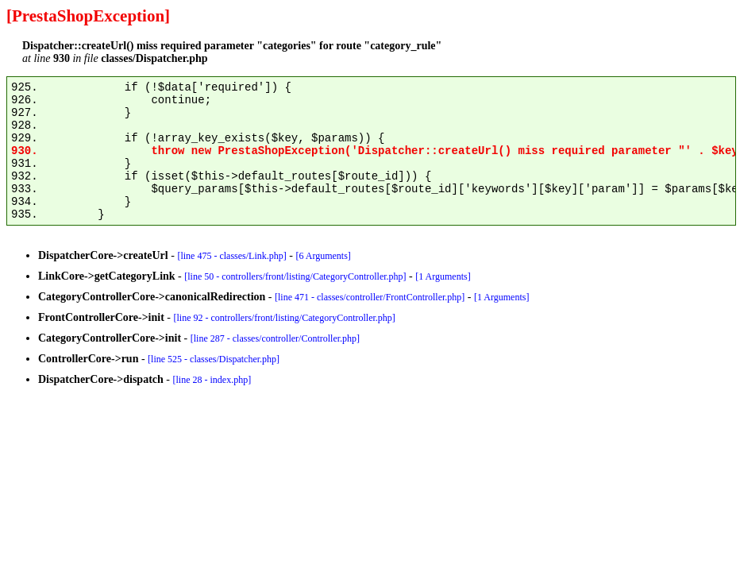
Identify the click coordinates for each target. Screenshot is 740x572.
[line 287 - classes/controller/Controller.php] (275, 338)
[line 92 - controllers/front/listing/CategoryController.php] (284, 317)
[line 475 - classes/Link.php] (231, 255)
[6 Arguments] (322, 255)
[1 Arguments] (442, 276)
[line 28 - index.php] (212, 379)
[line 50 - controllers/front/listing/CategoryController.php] (295, 276)
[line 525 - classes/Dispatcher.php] (213, 359)
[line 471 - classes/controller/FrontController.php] (369, 297)
